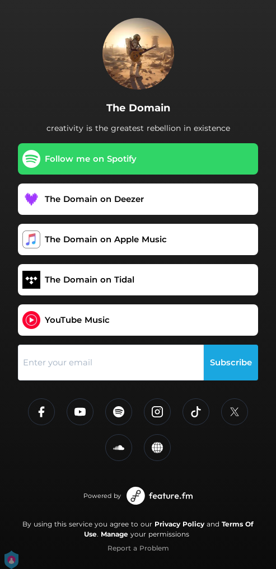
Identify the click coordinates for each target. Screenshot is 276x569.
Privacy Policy (179, 524)
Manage (114, 534)
